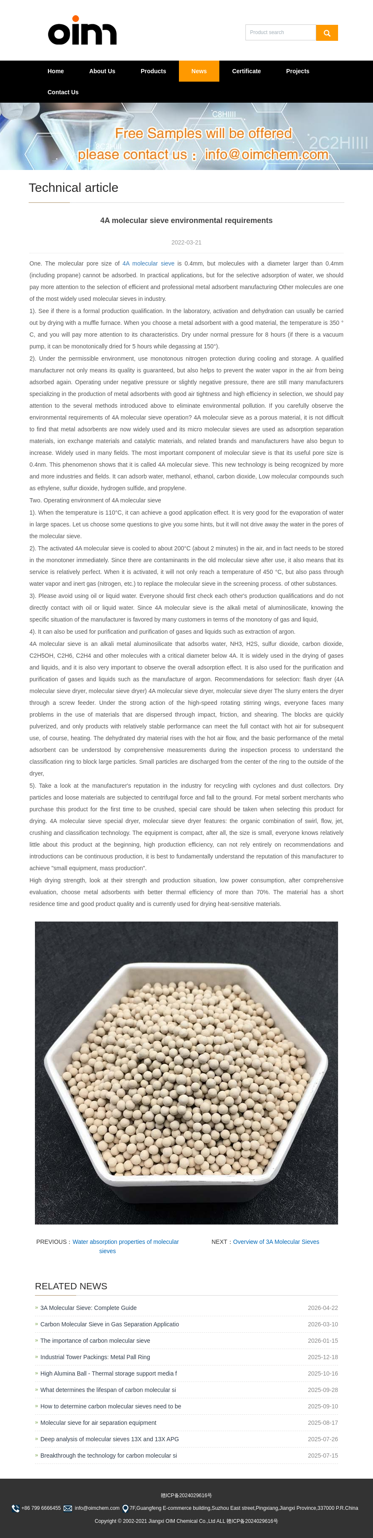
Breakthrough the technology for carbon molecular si (108, 1455)
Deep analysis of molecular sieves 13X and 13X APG (109, 1439)
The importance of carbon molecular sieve (95, 1340)
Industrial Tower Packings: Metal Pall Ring (95, 1357)
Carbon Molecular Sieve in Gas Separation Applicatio (109, 1324)
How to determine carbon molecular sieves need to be (110, 1406)
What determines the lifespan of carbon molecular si (108, 1390)
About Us (102, 71)
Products (153, 71)
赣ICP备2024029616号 (187, 1495)
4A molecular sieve (149, 263)
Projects (297, 71)
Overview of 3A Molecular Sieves (276, 1241)
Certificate (246, 71)
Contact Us (63, 92)
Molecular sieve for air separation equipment (98, 1422)
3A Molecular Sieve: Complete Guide (88, 1307)
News (199, 71)
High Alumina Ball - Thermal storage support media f (108, 1373)
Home (56, 71)
